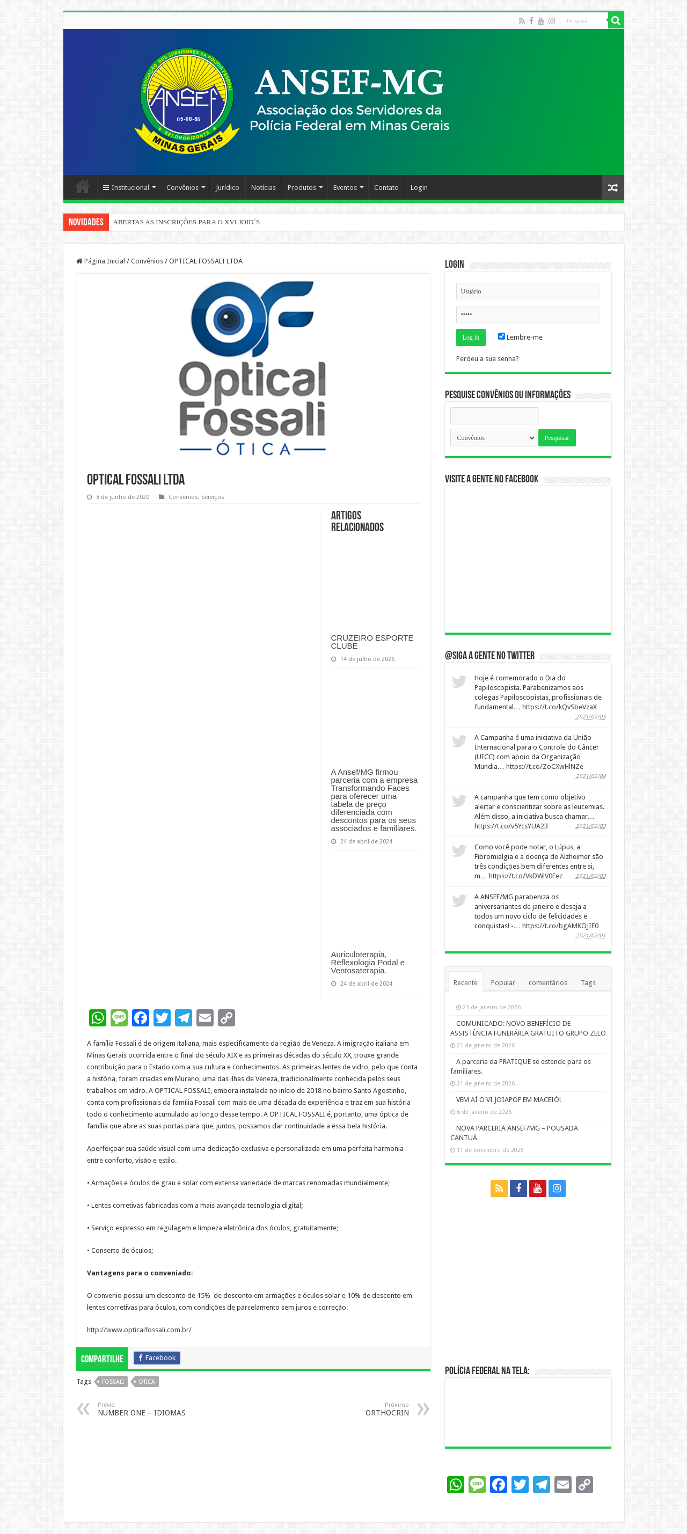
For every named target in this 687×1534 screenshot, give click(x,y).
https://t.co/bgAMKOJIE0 (560, 926)
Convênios (182, 188)
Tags (588, 983)
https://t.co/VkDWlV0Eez (525, 876)
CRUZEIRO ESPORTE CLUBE (372, 641)
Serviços (212, 497)
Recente (466, 983)
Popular (503, 983)
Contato (386, 188)
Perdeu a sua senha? (487, 359)
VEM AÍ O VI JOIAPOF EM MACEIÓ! (508, 1100)
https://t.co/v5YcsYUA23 (511, 826)
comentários (548, 983)
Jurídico (227, 188)
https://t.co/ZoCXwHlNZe (544, 766)
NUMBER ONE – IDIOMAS (153, 1409)
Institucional (126, 188)
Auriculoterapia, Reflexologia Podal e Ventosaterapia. (368, 962)
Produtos (302, 188)
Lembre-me (520, 337)
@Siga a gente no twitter (490, 656)
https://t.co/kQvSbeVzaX (559, 707)
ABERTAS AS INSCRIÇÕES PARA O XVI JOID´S (186, 222)
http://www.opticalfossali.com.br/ (139, 1330)
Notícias (263, 188)
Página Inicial (100, 261)
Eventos (345, 188)
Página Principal (83, 186)
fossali (113, 1381)
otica (146, 1381)
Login (419, 188)
